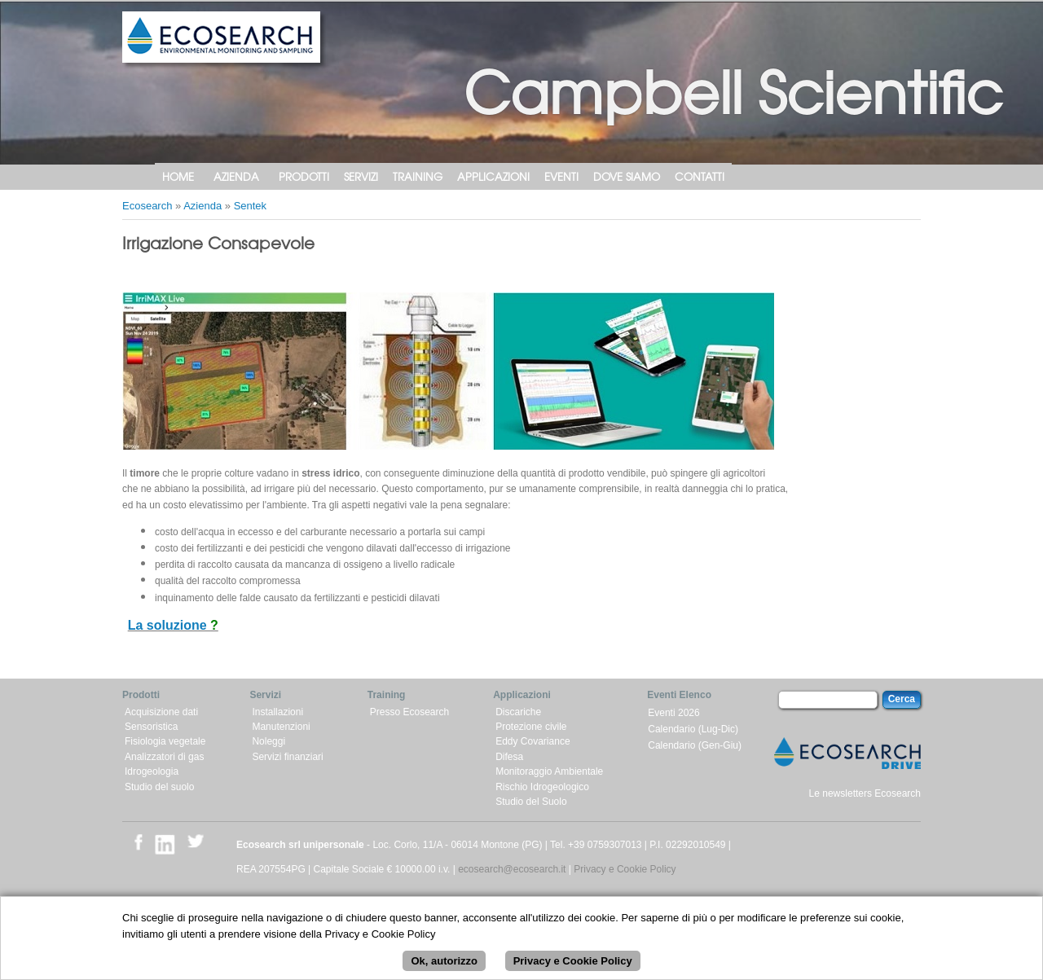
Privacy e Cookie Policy (625, 869)
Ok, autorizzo (444, 970)
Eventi (561, 176)
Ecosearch (147, 206)
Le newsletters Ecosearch (865, 793)
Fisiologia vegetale (165, 741)
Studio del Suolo (530, 801)
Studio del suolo (159, 787)
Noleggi (268, 741)
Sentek (250, 206)
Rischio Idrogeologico (542, 787)
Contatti (699, 176)
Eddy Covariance (532, 741)
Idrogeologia (151, 771)
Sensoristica (151, 726)
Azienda (236, 176)
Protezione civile (530, 726)
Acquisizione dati (161, 712)
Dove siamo (626, 176)
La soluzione (169, 625)
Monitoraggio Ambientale (549, 771)
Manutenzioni (281, 726)
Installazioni (277, 712)
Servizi (361, 176)
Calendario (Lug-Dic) (693, 729)
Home (178, 176)
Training (417, 176)
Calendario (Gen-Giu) (695, 745)
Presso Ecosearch (409, 712)
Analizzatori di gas (164, 756)
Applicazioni (493, 176)
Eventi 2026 (673, 713)
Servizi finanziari (287, 756)
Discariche (518, 712)
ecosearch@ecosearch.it (512, 869)
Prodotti (304, 176)
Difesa (509, 756)
